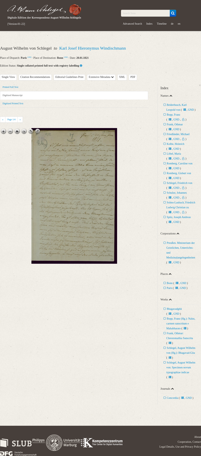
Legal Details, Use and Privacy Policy (180, 446)
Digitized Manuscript (12, 95)
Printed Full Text (10, 87)
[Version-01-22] (16, 24)
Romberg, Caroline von (179, 163)
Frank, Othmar (175, 124)
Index (149, 23)
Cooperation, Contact (189, 441)
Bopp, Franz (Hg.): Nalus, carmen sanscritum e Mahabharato (180, 323)
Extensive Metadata (101, 77)
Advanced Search (132, 23)
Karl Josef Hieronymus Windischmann (92, 48)
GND (29, 57)
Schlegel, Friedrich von (179, 183)
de (172, 23)
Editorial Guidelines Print (69, 77)
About (197, 437)
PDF (132, 77)
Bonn (170, 283)
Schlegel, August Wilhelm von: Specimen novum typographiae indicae (180, 367)
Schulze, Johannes (177, 192)
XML (122, 77)
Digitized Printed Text (13, 103)
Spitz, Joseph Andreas (179, 217)
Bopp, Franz (173, 114)
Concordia (172, 397)
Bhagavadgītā (174, 308)
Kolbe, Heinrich (175, 143)
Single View (8, 77)
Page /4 (11, 119)
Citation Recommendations (35, 77)
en (179, 23)
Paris (169, 288)
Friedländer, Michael (178, 134)
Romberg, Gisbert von (179, 173)
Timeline (162, 23)
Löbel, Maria (174, 153)
